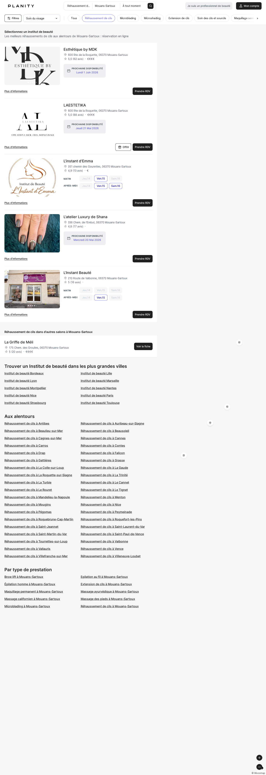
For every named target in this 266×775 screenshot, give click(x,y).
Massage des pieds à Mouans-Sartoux (108, 599)
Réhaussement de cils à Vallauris (27, 549)
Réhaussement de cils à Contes (103, 445)
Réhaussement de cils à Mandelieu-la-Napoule (37, 497)
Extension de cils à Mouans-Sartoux (106, 584)
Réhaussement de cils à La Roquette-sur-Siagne (38, 475)
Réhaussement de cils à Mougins (27, 504)
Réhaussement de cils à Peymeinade (106, 512)
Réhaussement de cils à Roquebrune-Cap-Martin (38, 519)
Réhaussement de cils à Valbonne (104, 541)
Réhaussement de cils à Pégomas (28, 512)
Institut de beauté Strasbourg (25, 403)
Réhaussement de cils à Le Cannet (105, 482)
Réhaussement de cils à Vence (102, 549)
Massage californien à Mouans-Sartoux (32, 599)
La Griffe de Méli (18, 342)
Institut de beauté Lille (96, 373)
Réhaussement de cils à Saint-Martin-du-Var (35, 534)
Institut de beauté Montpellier (25, 388)
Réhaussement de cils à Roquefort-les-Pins (111, 519)
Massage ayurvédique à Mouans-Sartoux (110, 591)
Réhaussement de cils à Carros (26, 445)
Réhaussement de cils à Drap (24, 453)
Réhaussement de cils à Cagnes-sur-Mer (33, 438)
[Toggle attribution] (262, 771)
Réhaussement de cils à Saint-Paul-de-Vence (112, 534)
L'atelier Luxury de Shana (85, 217)
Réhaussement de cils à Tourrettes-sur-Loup (35, 541)
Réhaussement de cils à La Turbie (27, 482)
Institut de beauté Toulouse (100, 403)
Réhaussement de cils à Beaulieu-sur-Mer (33, 431)
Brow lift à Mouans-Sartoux (23, 577)
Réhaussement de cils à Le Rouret (28, 490)
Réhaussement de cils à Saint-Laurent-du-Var (113, 526)
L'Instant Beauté (77, 272)
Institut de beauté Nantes (99, 388)
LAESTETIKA (75, 105)
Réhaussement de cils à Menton (103, 497)
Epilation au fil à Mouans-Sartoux (104, 577)
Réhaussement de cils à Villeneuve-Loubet (111, 556)
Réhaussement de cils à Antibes (26, 423)
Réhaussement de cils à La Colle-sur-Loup (34, 467)
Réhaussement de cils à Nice (101, 504)
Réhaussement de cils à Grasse (103, 460)
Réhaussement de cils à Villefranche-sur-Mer (36, 556)
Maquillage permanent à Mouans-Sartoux (33, 591)
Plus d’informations (16, 91)
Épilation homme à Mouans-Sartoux (29, 584)
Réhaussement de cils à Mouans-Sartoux (110, 606)
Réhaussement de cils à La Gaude (104, 467)
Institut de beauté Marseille (100, 381)
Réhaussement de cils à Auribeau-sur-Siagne (112, 423)
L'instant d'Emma (78, 161)
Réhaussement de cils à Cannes (103, 438)
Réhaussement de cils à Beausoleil (105, 431)
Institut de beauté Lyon (20, 381)
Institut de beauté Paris (97, 395)
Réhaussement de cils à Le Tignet (104, 490)
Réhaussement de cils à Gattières (27, 460)
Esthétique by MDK (80, 49)
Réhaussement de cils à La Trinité (104, 475)
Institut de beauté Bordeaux (24, 373)
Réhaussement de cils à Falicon (103, 453)
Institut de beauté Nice (20, 395)
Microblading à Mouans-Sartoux (27, 606)
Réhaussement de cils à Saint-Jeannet (31, 526)
